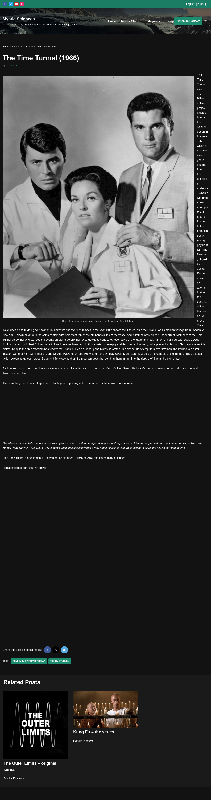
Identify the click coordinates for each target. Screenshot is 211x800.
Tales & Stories (130, 21)
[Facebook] (5, 4)
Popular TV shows (13, 778)
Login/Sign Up (195, 4)
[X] (11, 4)
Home (112, 21)
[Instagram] (22, 4)
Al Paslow (11, 65)
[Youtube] (16, 4)
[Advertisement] (105, 415)
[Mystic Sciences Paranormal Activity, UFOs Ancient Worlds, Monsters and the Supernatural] (41, 20)
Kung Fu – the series (93, 732)
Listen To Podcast (188, 20)
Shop (170, 21)
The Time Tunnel (59, 661)
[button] (161, 21)
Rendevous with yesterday (29, 661)
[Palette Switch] (206, 4)
